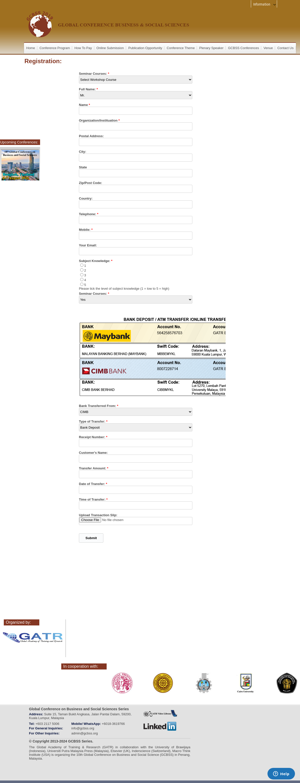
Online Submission (110, 48)
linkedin (160, 726)
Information (264, 4)
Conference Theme (181, 48)
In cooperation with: (80, 666)
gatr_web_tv (160, 713)
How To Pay (83, 48)
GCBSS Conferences (243, 48)
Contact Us (285, 48)
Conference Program (55, 48)
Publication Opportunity (145, 48)
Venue (268, 48)
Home (30, 48)
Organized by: (18, 622)
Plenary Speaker (211, 48)
